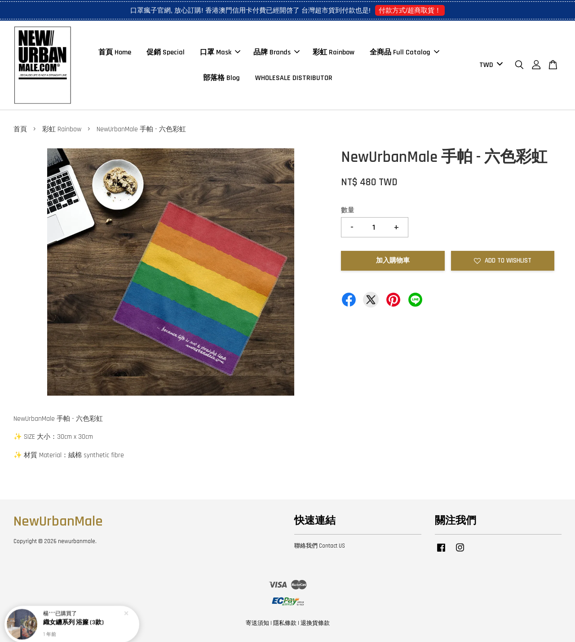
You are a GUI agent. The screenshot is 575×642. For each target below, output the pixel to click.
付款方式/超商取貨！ (410, 10)
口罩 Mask (220, 52)
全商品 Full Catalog (404, 52)
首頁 (20, 129)
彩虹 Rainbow (333, 52)
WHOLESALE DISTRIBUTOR (293, 78)
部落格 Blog (221, 78)
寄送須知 (257, 623)
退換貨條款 (315, 623)
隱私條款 (284, 623)
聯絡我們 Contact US (319, 545)
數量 (347, 210)
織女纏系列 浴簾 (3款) (73, 621)
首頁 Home (114, 52)
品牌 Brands (276, 52)
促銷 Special (165, 52)
